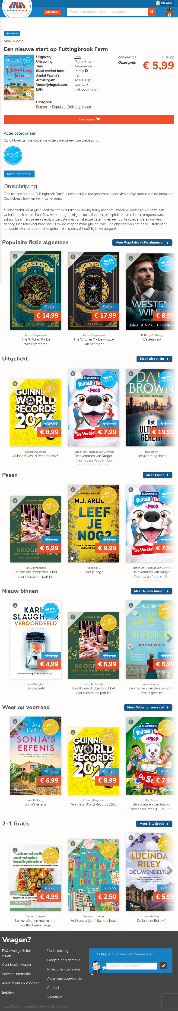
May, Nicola (14, 41)
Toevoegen (86, 119)
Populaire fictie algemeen (71, 107)
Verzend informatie (16, 974)
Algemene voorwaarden (65, 978)
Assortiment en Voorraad (21, 983)
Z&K (77, 57)
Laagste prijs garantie (63, 960)
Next (169, 289)
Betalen (8, 992)
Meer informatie (19, 174)
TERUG (12, 33)
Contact (53, 988)
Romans (42, 107)
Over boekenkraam (16, 965)
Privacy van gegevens (63, 969)
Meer (139, 242)
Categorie (52, 12)
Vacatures (55, 997)
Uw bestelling (57, 951)
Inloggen (166, 3)
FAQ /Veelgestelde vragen (16, 953)
